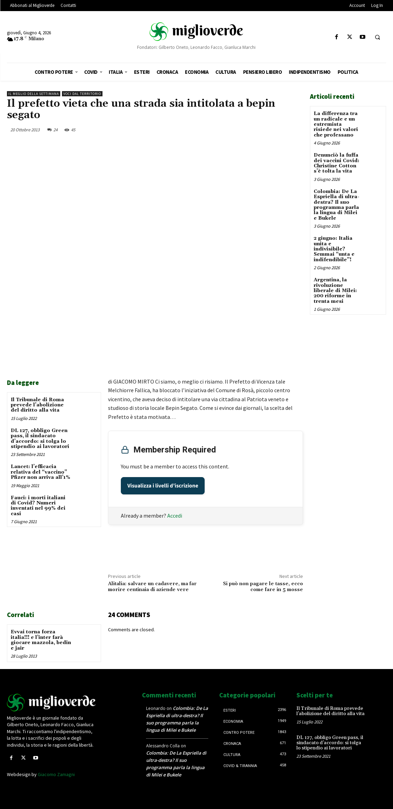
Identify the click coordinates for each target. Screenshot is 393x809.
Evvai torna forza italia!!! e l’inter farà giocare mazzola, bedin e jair (41, 640)
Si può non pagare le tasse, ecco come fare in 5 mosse (263, 587)
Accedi (174, 515)
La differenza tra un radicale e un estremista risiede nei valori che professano (336, 124)
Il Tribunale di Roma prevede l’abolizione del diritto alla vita (37, 405)
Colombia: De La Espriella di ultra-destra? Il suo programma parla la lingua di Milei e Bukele (336, 204)
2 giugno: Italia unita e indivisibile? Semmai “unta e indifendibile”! (334, 249)
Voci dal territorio (82, 93)
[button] (377, 37)
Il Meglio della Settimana (33, 93)
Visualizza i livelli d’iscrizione (162, 485)
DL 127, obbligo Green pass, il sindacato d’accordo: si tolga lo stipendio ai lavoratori (40, 439)
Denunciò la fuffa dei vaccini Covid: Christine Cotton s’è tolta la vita (336, 163)
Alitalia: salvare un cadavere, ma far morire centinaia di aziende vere (152, 587)
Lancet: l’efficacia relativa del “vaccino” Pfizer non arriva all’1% (40, 472)
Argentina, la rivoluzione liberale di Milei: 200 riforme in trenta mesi (335, 291)
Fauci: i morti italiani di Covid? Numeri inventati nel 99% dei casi (38, 506)
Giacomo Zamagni (56, 774)
